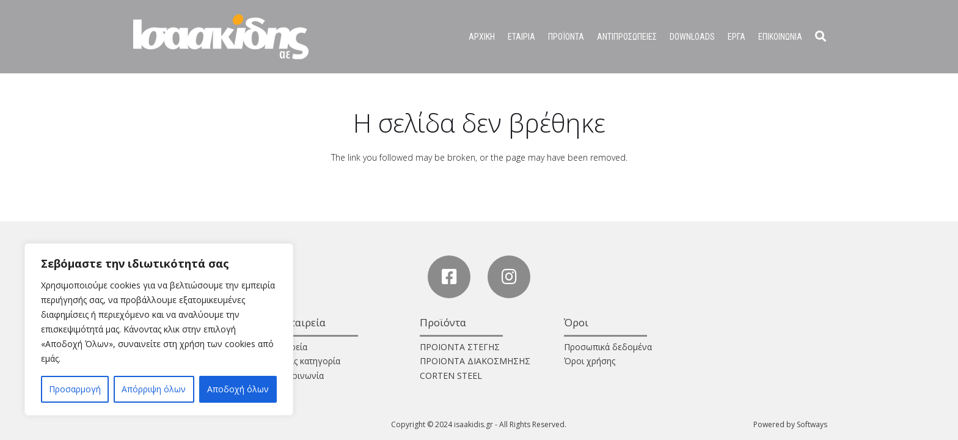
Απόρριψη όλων (154, 389)
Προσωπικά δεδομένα (608, 347)
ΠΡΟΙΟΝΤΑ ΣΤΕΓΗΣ (460, 347)
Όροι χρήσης (589, 361)
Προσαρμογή (75, 389)
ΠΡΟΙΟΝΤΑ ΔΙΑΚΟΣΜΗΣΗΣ (475, 361)
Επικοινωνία (299, 375)
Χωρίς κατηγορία (307, 361)
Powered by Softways (790, 424)
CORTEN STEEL (451, 375)
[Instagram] (509, 276)
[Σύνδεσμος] (221, 37)
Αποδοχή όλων (238, 389)
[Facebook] (449, 276)
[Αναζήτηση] (820, 36)
